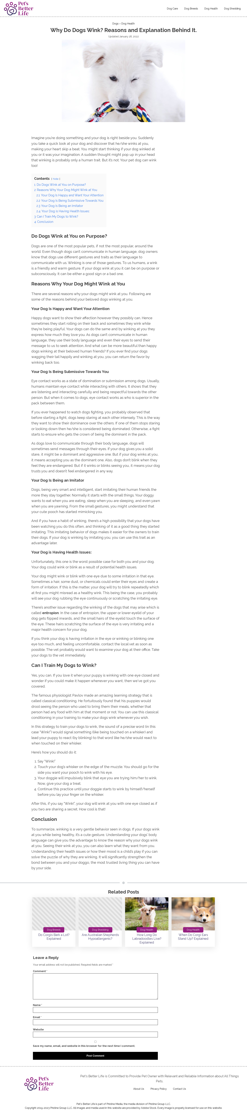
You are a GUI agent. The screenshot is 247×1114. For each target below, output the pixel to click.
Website (38, 1029)
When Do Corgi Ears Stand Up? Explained (193, 937)
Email (37, 1017)
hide (56, 178)
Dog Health (211, 8)
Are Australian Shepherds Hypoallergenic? (100, 937)
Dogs (115, 23)
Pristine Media (114, 1103)
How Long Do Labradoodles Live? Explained (146, 938)
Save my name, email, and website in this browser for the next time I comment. (84, 1045)
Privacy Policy (158, 1088)
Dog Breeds (191, 8)
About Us (138, 1088)
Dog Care (172, 8)
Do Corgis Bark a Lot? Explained (53, 937)
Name (37, 1005)
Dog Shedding (232, 8)
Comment (40, 971)
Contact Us (179, 1088)
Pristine (152, 1103)
